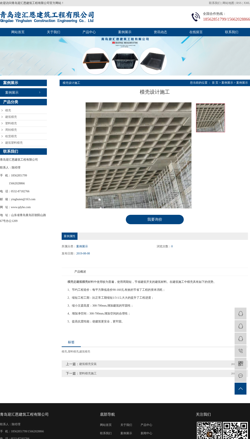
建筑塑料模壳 (14, 142)
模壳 (8, 110)
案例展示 (124, 32)
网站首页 (18, 32)
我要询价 (154, 219)
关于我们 (53, 32)
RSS (238, 3)
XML (247, 3)
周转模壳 (11, 129)
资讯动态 (160, 32)
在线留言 (196, 32)
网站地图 (228, 3)
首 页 (215, 82)
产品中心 (89, 32)
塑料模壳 (11, 123)
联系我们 (215, 3)
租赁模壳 (11, 136)
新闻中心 (146, 433)
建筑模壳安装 (88, 363)
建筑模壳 (11, 116)
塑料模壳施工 (88, 373)
